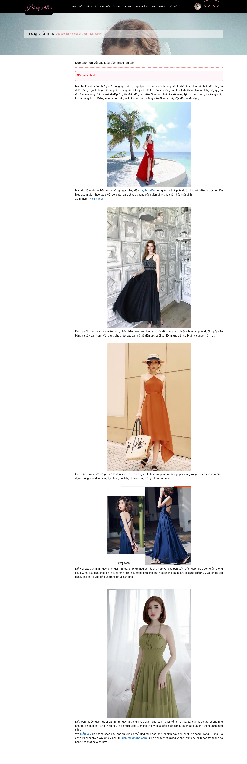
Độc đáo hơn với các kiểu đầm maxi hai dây (105, 62)
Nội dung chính (86, 75)
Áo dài (128, 6)
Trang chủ (76, 6)
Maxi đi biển (158, 6)
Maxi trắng (141, 6)
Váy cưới (91, 6)
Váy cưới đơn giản (110, 6)
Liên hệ (173, 6)
